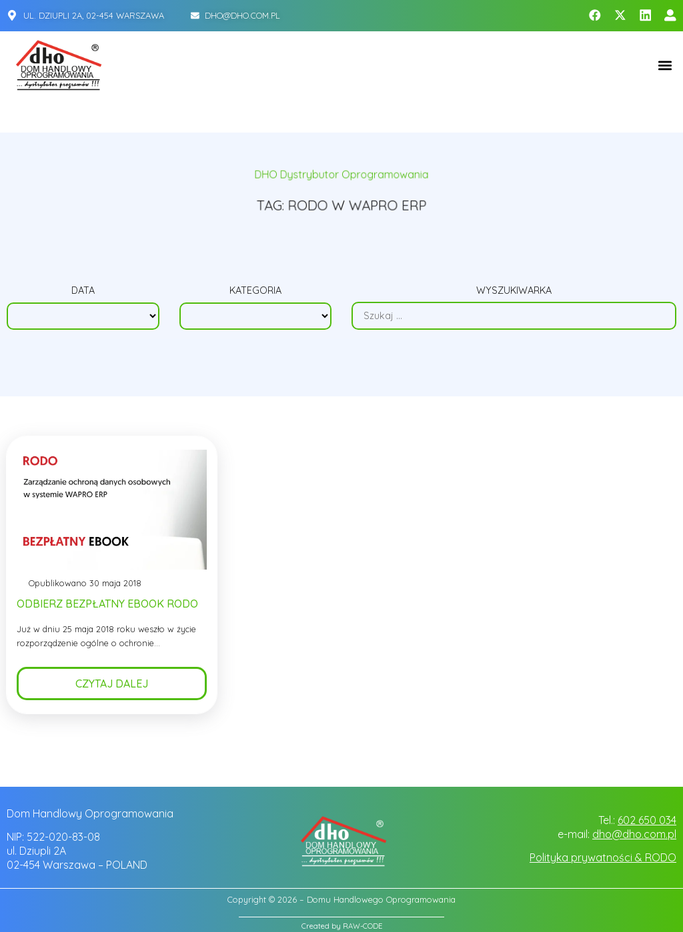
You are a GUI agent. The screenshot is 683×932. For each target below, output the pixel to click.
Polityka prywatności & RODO (603, 857)
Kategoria (255, 291)
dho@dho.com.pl (634, 834)
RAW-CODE (362, 926)
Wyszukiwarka (514, 291)
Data (83, 291)
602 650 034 (647, 820)
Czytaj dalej (111, 687)
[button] (665, 65)
